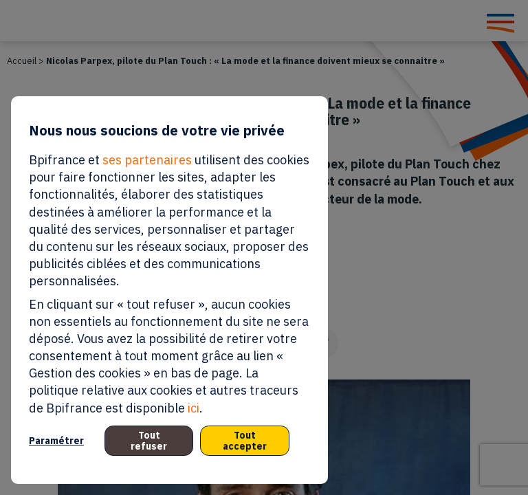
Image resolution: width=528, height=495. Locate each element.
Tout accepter (245, 440)
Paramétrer (56, 440)
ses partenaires (147, 160)
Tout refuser (149, 440)
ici (193, 408)
